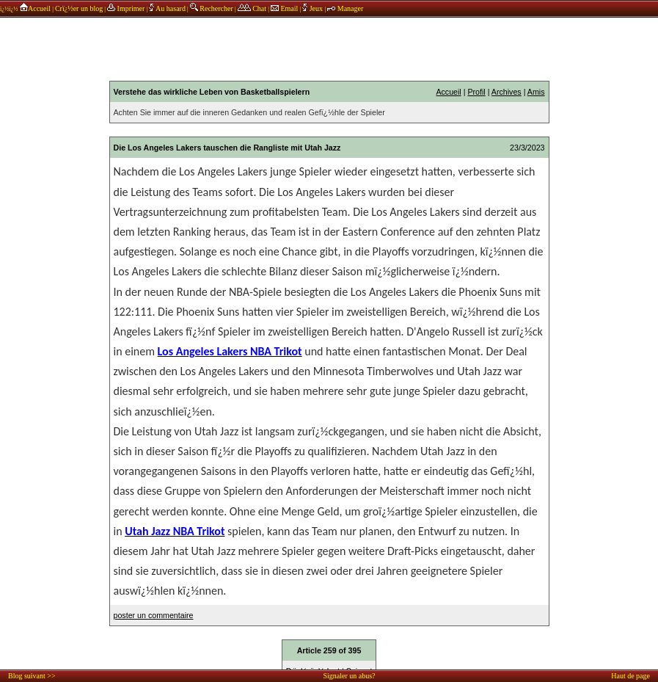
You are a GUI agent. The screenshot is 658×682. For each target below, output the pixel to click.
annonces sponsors (329, 48)
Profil (476, 91)
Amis (536, 91)
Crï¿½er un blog (79, 8)
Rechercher (211, 8)
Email (284, 8)
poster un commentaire (154, 615)
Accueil (34, 8)
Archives (506, 91)
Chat (252, 8)
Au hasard (167, 8)
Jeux (313, 8)
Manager (345, 8)
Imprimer (126, 8)
